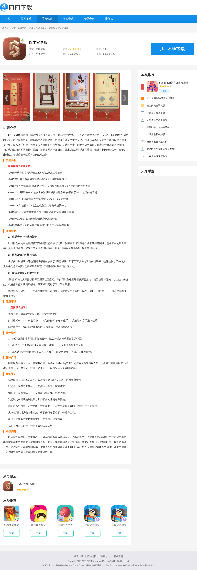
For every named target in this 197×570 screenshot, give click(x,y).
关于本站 (78, 556)
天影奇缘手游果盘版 (157, 120)
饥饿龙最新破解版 (156, 134)
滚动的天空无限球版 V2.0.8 (161, 149)
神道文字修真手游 (156, 112)
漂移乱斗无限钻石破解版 (159, 127)
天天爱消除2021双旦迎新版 (161, 98)
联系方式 (105, 556)
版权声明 (118, 556)
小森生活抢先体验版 (157, 156)
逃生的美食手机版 (156, 105)
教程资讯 (68, 18)
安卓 (31, 28)
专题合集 (89, 18)
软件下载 (26, 18)
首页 (8, 18)
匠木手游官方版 (25, 483)
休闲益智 (51, 28)
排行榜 (109, 18)
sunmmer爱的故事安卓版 (174, 82)
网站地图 (92, 556)
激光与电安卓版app (156, 141)
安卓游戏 (40, 28)
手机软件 (47, 18)
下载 (164, 91)
